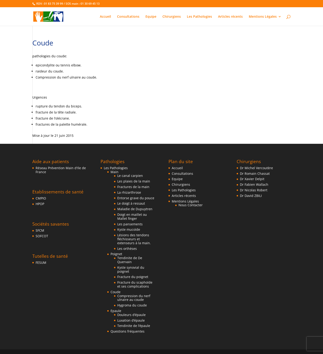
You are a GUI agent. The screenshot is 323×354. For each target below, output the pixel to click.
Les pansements (130, 224)
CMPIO (41, 198)
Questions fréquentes (128, 331)
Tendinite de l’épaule (133, 325)
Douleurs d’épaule (131, 315)
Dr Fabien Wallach (254, 184)
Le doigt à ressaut (131, 203)
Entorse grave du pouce (135, 198)
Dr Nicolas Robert (253, 190)
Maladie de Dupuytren (134, 209)
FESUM (41, 262)
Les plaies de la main (133, 181)
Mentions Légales (263, 17)
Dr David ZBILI (251, 195)
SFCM (40, 230)
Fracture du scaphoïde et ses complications (134, 284)
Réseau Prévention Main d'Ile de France (61, 170)
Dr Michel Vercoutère (256, 168)
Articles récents (230, 17)
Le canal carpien (130, 175)
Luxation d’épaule (131, 320)
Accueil (105, 17)
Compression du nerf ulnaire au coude (133, 298)
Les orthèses (127, 248)
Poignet (116, 254)
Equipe (150, 17)
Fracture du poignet (132, 277)
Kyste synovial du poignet (130, 269)
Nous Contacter (190, 205)
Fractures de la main (133, 187)
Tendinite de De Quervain (129, 260)
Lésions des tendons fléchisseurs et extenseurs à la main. (134, 239)
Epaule (116, 311)
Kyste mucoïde (128, 229)
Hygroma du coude (132, 305)
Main (114, 172)
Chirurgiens (171, 17)
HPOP (40, 204)
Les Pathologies (199, 17)
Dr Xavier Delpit (252, 179)
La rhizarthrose (129, 192)
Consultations (128, 17)
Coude (116, 292)
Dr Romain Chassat (255, 173)
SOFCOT (42, 236)
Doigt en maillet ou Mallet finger (132, 216)
